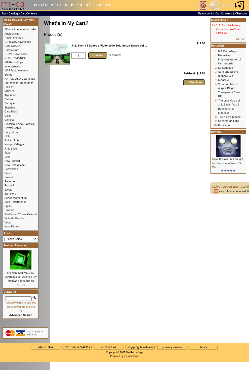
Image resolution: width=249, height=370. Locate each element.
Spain (7, 206)
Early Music (11, 132)
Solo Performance (15, 201)
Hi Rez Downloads (15, 54)
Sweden (9, 210)
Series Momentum (15, 197)
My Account (205, 13)
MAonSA (223, 79)
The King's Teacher (230, 116)
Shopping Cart (219, 20)
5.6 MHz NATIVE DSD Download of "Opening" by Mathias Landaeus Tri (21, 276)
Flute (7, 136)
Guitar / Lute (12, 140)
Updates (97, 55)
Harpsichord (11, 50)
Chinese (9, 119)
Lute (7, 156)
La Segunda (225, 67)
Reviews (216, 131)
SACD (8, 189)
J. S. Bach (10, 148)
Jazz (7, 152)
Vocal (7, 222)
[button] (194, 82)
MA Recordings (134, 352)
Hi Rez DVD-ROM (15, 58)
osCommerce (131, 356)
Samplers (10, 193)
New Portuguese (14, 164)
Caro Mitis (10, 111)
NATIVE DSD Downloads (19, 78)
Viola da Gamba (14, 218)
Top (4, 13)
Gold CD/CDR (13, 45)
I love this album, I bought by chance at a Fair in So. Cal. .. (227, 163)
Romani (9, 185)
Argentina (10, 95)
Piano (7, 173)
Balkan (8, 99)
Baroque (9, 103)
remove (116, 54)
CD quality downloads (17, 41)
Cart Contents (29, 13)
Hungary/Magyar (14, 144)
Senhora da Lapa (228, 120)
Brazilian (9, 107)
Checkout (241, 13)
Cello (7, 115)
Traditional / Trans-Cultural (20, 214)
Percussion (11, 168)
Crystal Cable (12, 127)
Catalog (13, 13)
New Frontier (12, 160)
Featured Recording (15, 245)
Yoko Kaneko (12, 226)
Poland (8, 177)
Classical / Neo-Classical (19, 123)
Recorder (10, 181)
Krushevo (224, 125)
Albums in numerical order (20, 29)
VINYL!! (9, 91)
